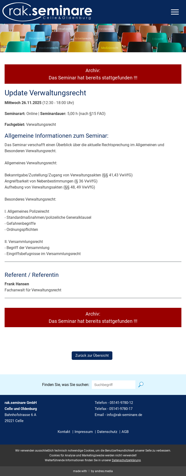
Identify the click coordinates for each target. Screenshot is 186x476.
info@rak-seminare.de (124, 415)
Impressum (84, 432)
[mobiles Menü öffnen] (175, 12)
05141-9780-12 (121, 402)
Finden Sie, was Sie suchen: (65, 384)
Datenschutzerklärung (126, 460)
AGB (125, 432)
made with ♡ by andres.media (93, 471)
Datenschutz (107, 432)
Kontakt (64, 432)
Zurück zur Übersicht (92, 355)
